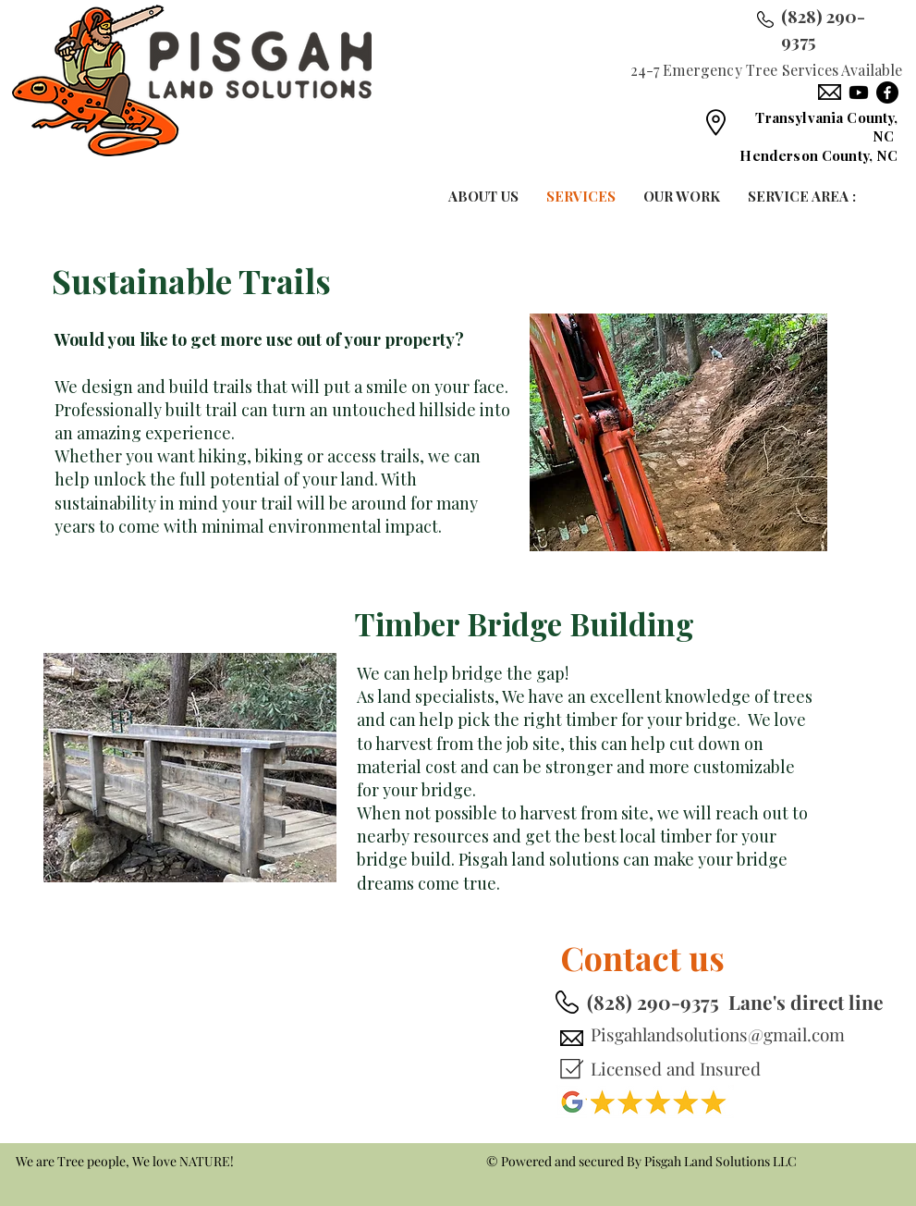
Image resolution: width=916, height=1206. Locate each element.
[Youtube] (859, 92)
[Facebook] (887, 92)
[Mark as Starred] (571, 1068)
